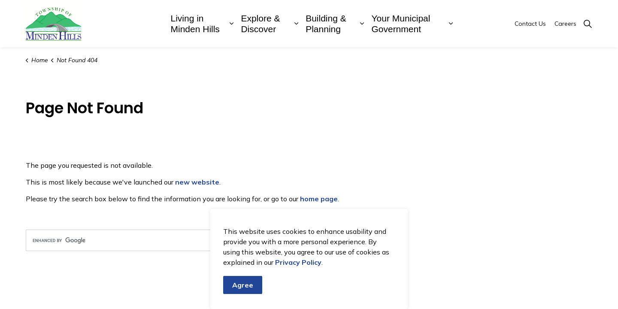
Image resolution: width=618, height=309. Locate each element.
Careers (565, 23)
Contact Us (530, 23)
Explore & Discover (260, 23)
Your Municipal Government (400, 23)
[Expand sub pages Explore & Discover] (296, 23)
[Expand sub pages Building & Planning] (362, 23)
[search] (166, 240)
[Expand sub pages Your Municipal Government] (451, 23)
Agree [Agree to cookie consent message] (243, 285)
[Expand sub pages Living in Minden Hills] (231, 23)
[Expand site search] (587, 23)
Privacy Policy (298, 262)
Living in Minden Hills (195, 23)
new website (197, 182)
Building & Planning (326, 23)
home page (319, 198)
